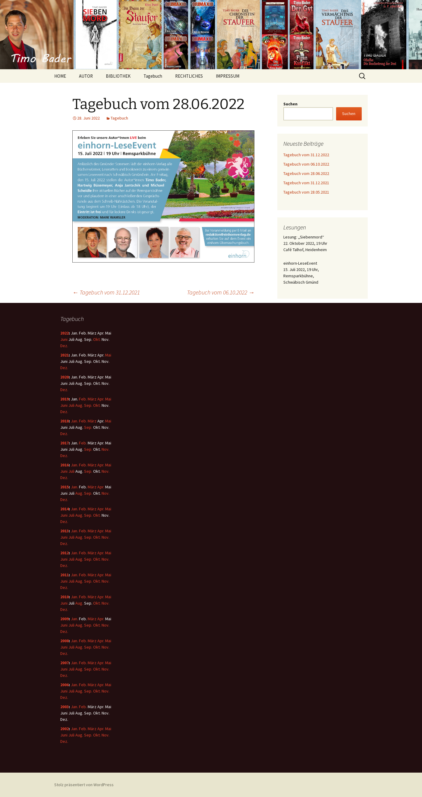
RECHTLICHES (189, 76)
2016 (64, 465)
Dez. (64, 345)
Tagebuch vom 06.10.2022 (220, 292)
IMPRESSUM (227, 76)
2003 (64, 706)
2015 (64, 487)
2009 (64, 618)
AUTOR (86, 76)
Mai (108, 355)
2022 (64, 333)
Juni (64, 339)
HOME (60, 76)
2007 (64, 662)
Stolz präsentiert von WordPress (84, 784)
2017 (64, 443)
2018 (64, 421)
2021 (64, 355)
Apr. (100, 399)
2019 (64, 399)
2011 (64, 575)
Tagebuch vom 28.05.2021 (306, 192)
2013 (64, 531)
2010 (64, 596)
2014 (64, 509)
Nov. (105, 449)
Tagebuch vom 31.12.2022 (306, 154)
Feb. (83, 399)
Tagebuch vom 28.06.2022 (306, 173)
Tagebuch (152, 76)
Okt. (97, 339)
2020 (64, 377)
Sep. (88, 405)
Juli (71, 405)
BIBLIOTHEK (118, 76)
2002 (64, 728)
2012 (64, 553)
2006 (64, 684)
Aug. (79, 405)
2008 (64, 640)
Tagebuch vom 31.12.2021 (106, 292)
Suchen (290, 104)
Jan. (74, 421)
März (92, 399)
